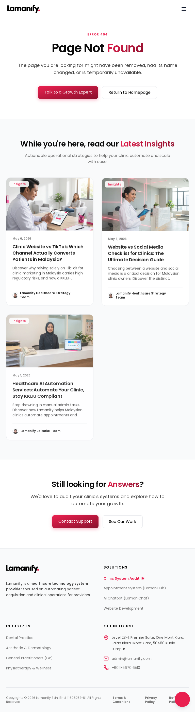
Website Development (123, 608)
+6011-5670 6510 (126, 667)
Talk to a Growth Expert (68, 92)
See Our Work (122, 521)
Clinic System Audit (124, 578)
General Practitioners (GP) (29, 658)
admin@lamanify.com (132, 658)
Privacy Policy (151, 700)
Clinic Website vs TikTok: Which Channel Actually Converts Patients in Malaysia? (47, 253)
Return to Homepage (129, 92)
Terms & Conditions (121, 700)
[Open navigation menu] (184, 9)
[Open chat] (182, 699)
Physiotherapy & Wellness (29, 668)
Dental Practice (20, 637)
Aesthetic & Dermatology (28, 647)
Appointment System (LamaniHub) (135, 588)
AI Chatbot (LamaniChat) (126, 598)
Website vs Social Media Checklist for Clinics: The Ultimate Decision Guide (136, 254)
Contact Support (75, 521)
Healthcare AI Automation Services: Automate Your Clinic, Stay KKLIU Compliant (48, 391)
